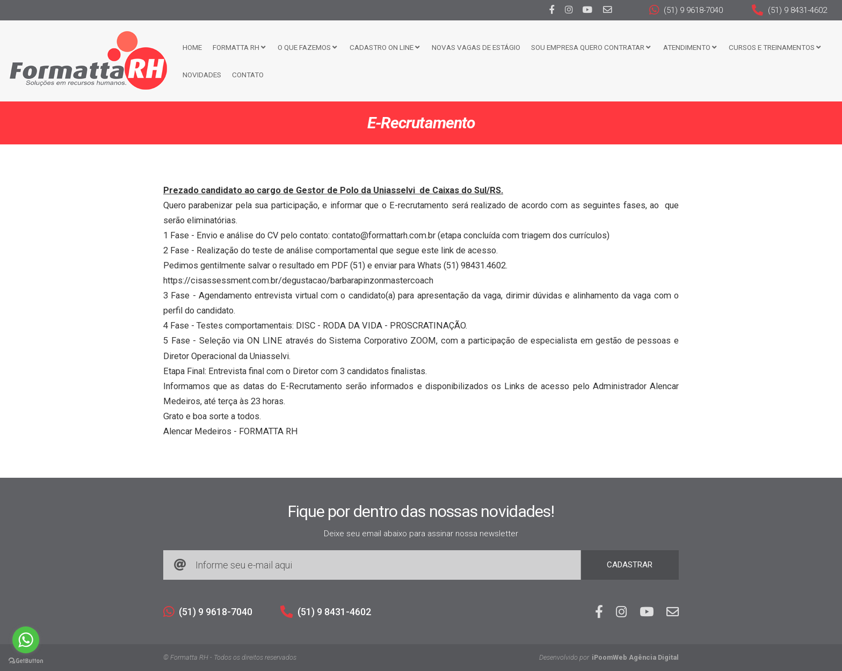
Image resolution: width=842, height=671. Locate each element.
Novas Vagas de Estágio (476, 47)
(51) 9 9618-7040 (686, 10)
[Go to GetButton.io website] (26, 660)
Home (192, 47)
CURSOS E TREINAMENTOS (775, 47)
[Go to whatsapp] (25, 639)
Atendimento (689, 47)
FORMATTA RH (239, 47)
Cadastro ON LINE (384, 47)
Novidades (202, 74)
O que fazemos (307, 47)
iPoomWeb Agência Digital (635, 657)
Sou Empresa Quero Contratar (590, 47)
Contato (248, 74)
